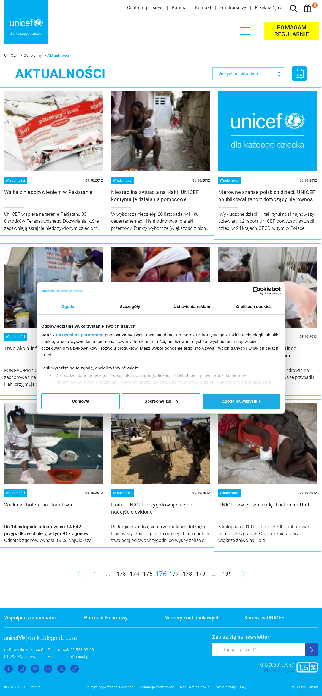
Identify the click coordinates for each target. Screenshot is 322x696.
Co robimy (33, 55)
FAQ (243, 687)
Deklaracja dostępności (157, 687)
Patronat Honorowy (106, 618)
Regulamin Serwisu (195, 687)
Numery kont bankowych (192, 618)
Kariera (180, 7)
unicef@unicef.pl (74, 656)
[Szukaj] (293, 8)
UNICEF (11, 55)
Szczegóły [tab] (130, 306)
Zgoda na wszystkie (241, 401)
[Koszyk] (307, 8)
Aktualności (58, 55)
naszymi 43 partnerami (79, 335)
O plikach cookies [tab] (254, 306)
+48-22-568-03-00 (78, 650)
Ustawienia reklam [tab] (192, 306)
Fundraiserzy (234, 7)
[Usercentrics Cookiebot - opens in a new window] (257, 291)
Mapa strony (226, 687)
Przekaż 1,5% (268, 7)
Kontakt (204, 7)
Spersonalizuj (161, 401)
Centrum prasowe (146, 7)
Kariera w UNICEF (264, 618)
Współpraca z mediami (30, 618)
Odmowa (80, 401)
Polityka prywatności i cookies (109, 687)
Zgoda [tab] (68, 306)
